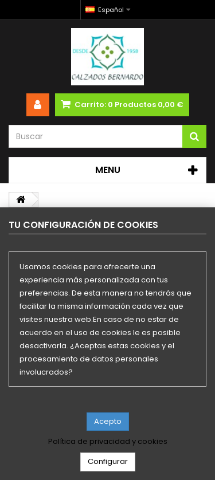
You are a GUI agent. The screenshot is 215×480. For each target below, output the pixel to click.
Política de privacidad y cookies (107, 441)
